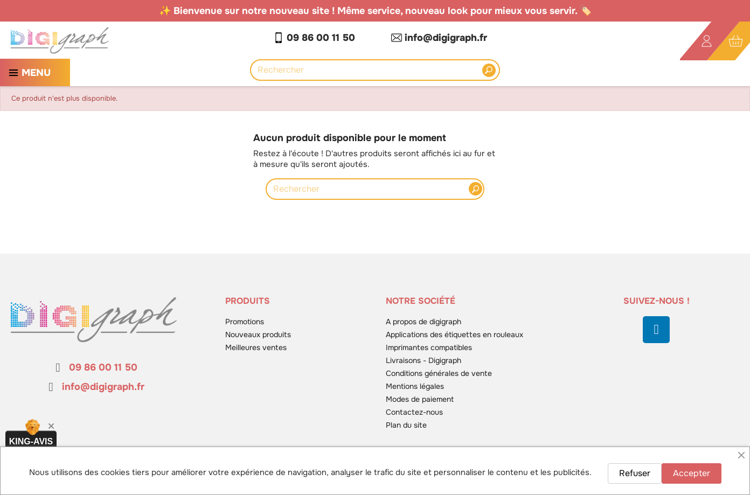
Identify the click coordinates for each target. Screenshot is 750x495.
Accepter (691, 473)
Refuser (634, 473)
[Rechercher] (369, 70)
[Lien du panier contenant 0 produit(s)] (735, 41)
